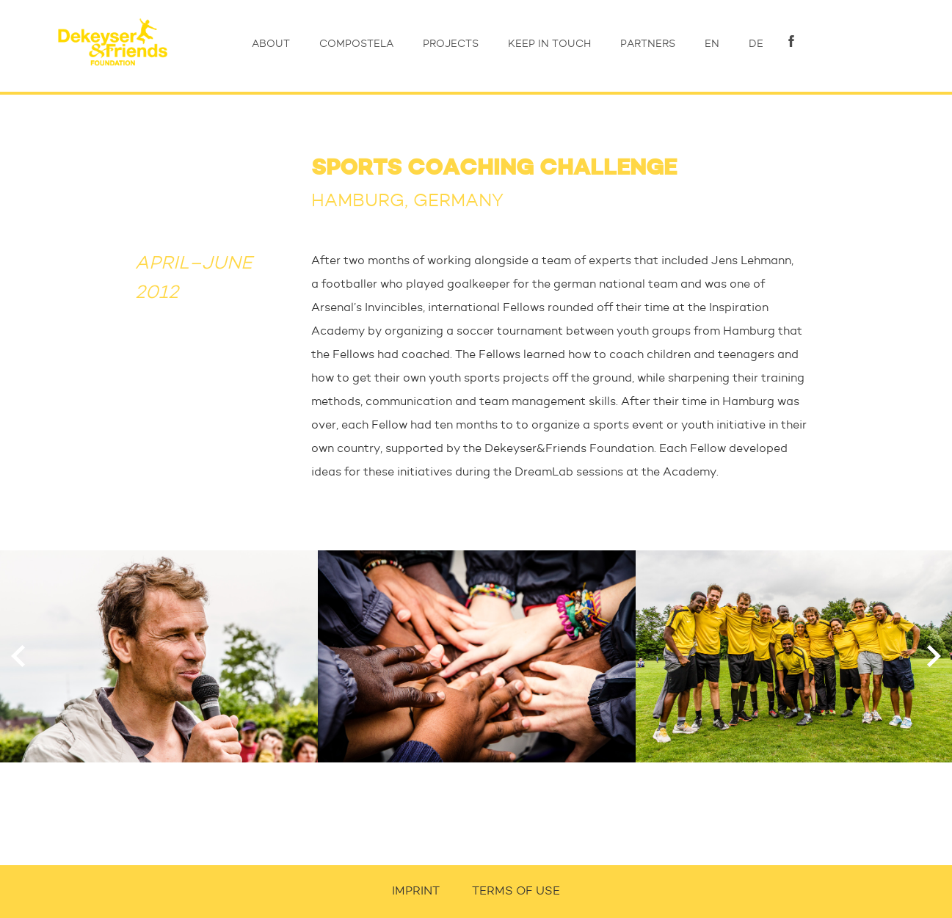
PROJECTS (451, 44)
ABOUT (271, 44)
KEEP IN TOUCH (549, 44)
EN (712, 44)
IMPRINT (416, 891)
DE (756, 44)
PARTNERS (647, 44)
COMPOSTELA (356, 44)
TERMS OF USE (516, 891)
